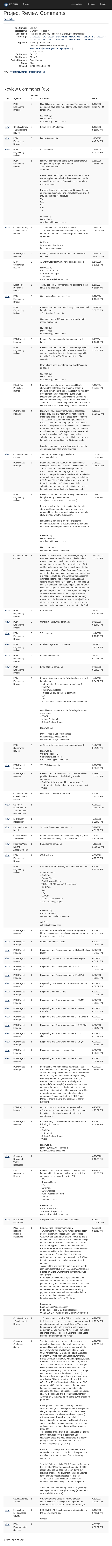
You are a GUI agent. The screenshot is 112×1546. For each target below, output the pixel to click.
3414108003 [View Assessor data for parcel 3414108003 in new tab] (74, 39)
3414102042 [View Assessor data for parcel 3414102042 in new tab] (87, 37)
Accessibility (76, 4)
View (7, 127)
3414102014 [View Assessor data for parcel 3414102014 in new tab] (48, 37)
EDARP (12, 5)
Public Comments (37, 72)
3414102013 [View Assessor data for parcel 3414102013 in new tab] (36, 37)
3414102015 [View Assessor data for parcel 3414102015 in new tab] (61, 37)
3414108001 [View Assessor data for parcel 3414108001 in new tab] (48, 39)
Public (26, 4)
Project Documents (18, 72)
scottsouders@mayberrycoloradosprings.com (50, 48)
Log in (103, 4)
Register (91, 4)
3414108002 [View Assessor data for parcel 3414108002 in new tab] (61, 39)
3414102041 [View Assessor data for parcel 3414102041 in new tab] (74, 37)
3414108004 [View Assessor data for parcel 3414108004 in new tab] (87, 39)
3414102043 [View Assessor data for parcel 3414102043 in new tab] (100, 37)
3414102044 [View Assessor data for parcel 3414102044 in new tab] (36, 39)
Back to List (9, 19)
